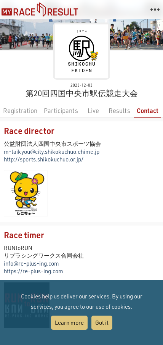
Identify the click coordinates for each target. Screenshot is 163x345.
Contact (147, 110)
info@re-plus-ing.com (31, 263)
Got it (102, 322)
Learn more (69, 322)
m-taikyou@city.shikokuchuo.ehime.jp (51, 151)
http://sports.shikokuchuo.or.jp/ (43, 159)
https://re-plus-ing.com (33, 271)
